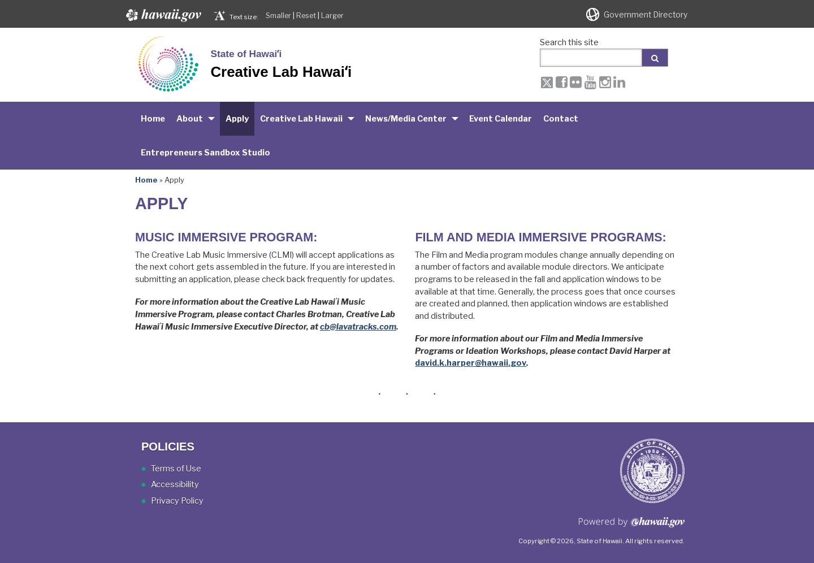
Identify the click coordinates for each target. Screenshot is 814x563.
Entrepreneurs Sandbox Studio (205, 153)
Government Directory (645, 14)
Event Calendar (500, 119)
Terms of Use (176, 469)
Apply (237, 119)
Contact (560, 119)
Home (153, 119)
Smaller (278, 15)
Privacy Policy (177, 501)
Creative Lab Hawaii (301, 119)
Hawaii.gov (163, 15)
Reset (306, 15)
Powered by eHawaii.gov (632, 526)
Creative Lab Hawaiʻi (281, 72)
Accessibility (175, 484)
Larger (332, 15)
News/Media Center (406, 119)
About (189, 119)
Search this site (569, 42)
